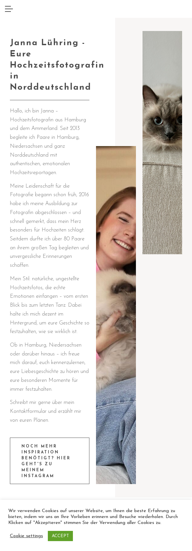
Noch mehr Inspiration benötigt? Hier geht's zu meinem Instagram (46, 461)
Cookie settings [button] (26, 536)
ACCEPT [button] (60, 536)
